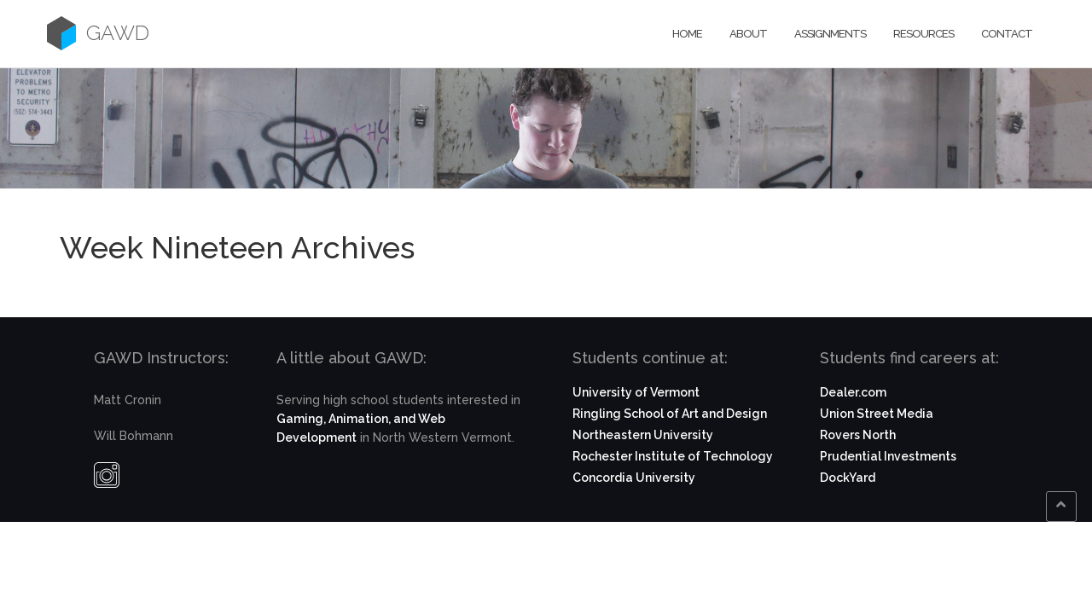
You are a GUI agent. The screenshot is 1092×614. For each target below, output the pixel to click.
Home (687, 33)
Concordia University (633, 477)
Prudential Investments (888, 456)
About (748, 33)
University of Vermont (636, 392)
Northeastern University (642, 435)
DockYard (847, 477)
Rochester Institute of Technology (672, 456)
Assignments (830, 33)
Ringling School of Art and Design (669, 413)
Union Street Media (876, 413)
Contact (1006, 33)
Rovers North (858, 435)
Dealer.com (853, 392)
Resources (923, 33)
